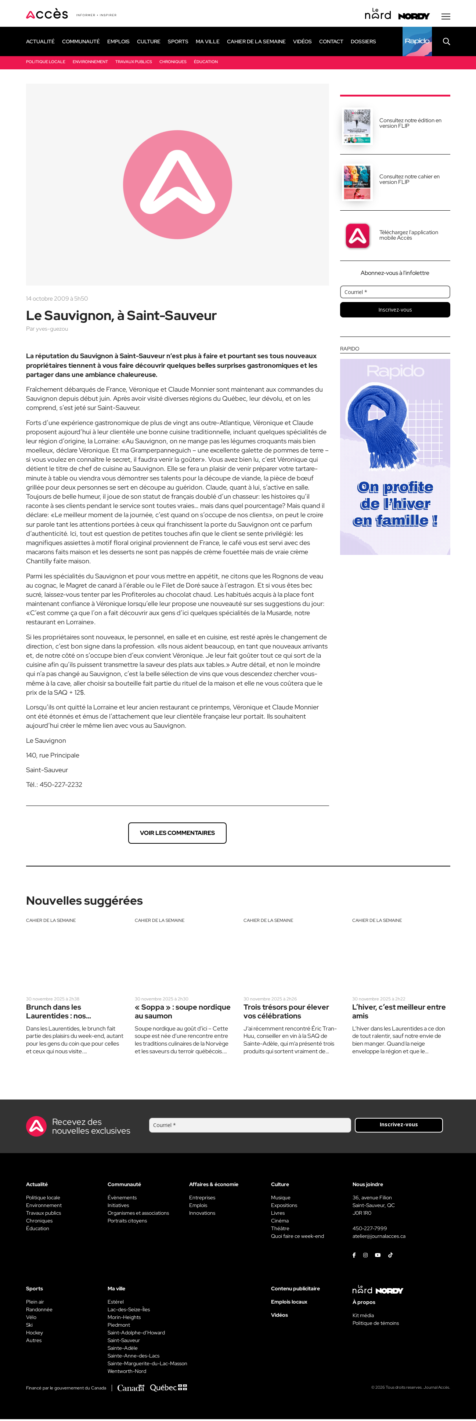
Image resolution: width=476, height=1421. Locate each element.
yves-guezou (52, 330)
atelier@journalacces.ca (379, 1238)
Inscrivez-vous (395, 311)
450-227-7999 (370, 1230)
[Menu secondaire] (445, 18)
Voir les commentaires (177, 834)
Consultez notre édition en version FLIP (410, 124)
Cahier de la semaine (51, 922)
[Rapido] (417, 43)
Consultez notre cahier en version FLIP (409, 180)
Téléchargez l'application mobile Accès (408, 236)
